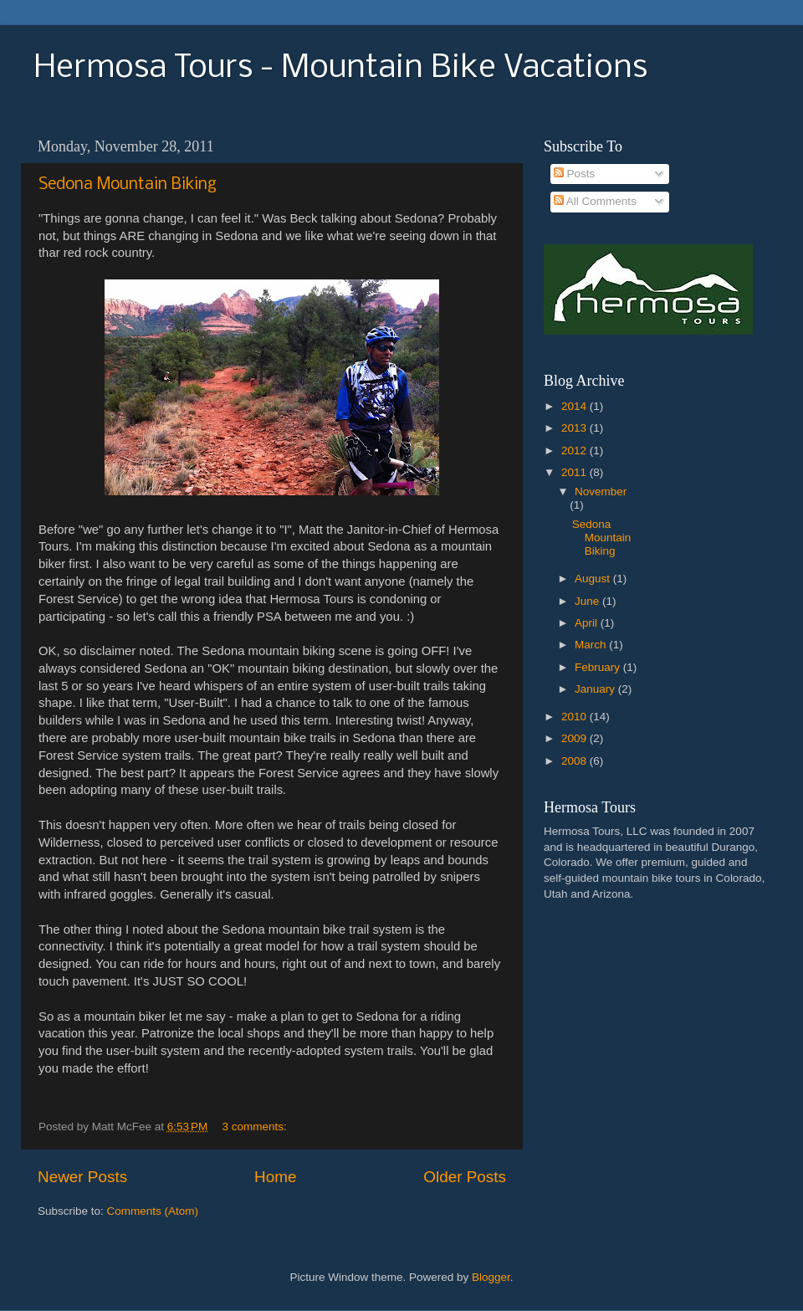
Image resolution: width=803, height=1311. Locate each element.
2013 (575, 428)
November (601, 491)
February (599, 667)
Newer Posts (82, 1177)
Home (275, 1177)
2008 (575, 761)
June (588, 601)
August (594, 578)
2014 (575, 406)
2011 (575, 472)
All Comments (595, 201)
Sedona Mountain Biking (127, 185)
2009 (575, 738)
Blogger (491, 1277)
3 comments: (256, 1126)
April (588, 623)
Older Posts (464, 1177)
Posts (575, 173)
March (592, 644)
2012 (575, 450)
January (596, 689)
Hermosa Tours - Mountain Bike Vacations (340, 68)
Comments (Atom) (153, 1211)
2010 (575, 716)
